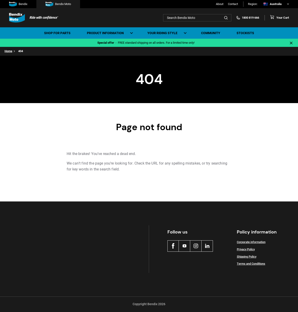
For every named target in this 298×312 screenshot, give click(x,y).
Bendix (18, 4)
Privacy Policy (246, 249)
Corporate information (251, 242)
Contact (233, 4)
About (219, 4)
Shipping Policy (246, 256)
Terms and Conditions (251, 263)
